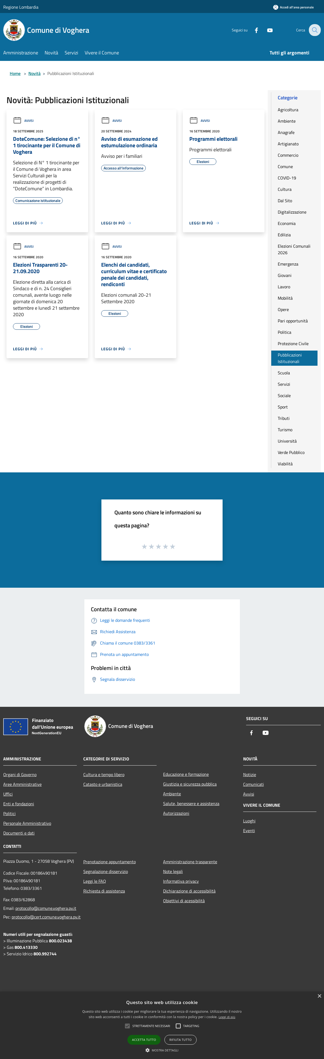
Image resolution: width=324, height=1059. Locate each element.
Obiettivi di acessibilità (184, 900)
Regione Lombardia (20, 7)
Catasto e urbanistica (102, 784)
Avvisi (23, 120)
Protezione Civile (293, 343)
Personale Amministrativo (27, 823)
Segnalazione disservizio (105, 871)
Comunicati (253, 784)
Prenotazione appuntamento (109, 861)
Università (287, 441)
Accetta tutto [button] (144, 1040)
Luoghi (249, 821)
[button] (162, 1050)
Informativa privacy (181, 881)
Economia (287, 223)
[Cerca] (314, 30)
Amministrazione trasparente (190, 861)
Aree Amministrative (22, 784)
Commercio (288, 155)
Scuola (284, 373)
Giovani (285, 275)
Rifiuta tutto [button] (180, 1040)
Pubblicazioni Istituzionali (290, 358)
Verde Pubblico (291, 452)
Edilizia (284, 234)
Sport (283, 407)
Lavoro (284, 286)
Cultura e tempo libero (103, 774)
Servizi (284, 384)
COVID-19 (287, 178)
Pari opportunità (293, 321)
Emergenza (288, 264)
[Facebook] (252, 30)
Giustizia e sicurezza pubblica (190, 784)
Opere (283, 309)
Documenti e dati (19, 833)
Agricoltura (288, 109)
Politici (9, 813)
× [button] (319, 996)
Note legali (173, 871)
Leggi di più (227, 1017)
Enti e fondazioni (18, 803)
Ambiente (287, 121)
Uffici (8, 794)
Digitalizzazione (292, 212)
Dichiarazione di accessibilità (189, 891)
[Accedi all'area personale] (293, 7)
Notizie (249, 774)
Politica (284, 332)
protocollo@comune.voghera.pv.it (45, 908)
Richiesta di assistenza (104, 891)
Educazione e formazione (186, 774)
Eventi (249, 830)
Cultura (285, 189)
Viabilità (285, 463)
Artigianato (288, 143)
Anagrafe (286, 132)
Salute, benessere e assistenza (191, 803)
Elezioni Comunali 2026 (294, 249)
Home (15, 73)
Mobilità (285, 298)
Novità (34, 73)
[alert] (162, 1025)
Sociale (284, 395)
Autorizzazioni (176, 813)
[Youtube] (266, 30)
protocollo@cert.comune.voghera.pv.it (46, 917)
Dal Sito (285, 200)
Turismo (285, 429)
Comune (285, 166)
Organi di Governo (20, 774)
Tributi (284, 418)
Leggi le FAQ (94, 881)
